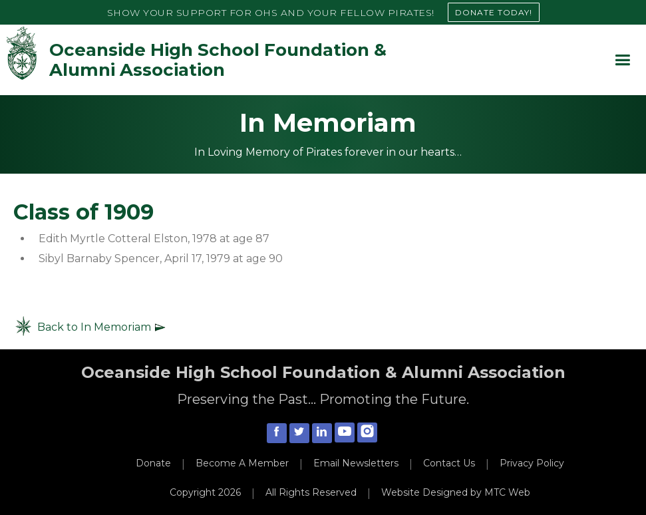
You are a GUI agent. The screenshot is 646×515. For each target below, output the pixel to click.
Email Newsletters (356, 463)
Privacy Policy (532, 463)
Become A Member (242, 463)
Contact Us (449, 463)
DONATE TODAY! (493, 12)
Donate (153, 463)
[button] (622, 60)
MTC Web (507, 492)
